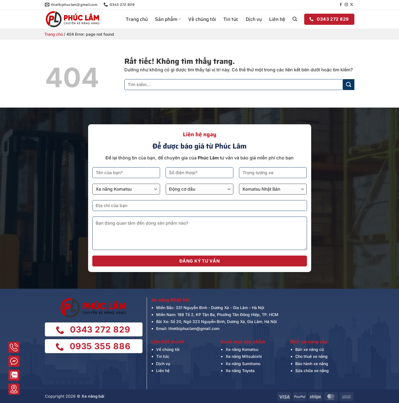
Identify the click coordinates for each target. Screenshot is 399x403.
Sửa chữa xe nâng (312, 370)
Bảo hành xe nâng (311, 363)
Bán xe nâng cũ (309, 349)
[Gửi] (348, 84)
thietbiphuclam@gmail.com (193, 328)
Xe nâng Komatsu (242, 349)
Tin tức (230, 19)
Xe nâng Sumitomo (243, 363)
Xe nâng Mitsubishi (244, 356)
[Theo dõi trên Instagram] (346, 5)
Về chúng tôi (202, 19)
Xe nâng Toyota (240, 370)
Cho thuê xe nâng (311, 356)
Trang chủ (137, 19)
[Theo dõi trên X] (351, 5)
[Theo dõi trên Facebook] (340, 5)
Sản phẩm (168, 19)
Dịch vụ (254, 19)
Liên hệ (277, 19)
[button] (294, 19)
